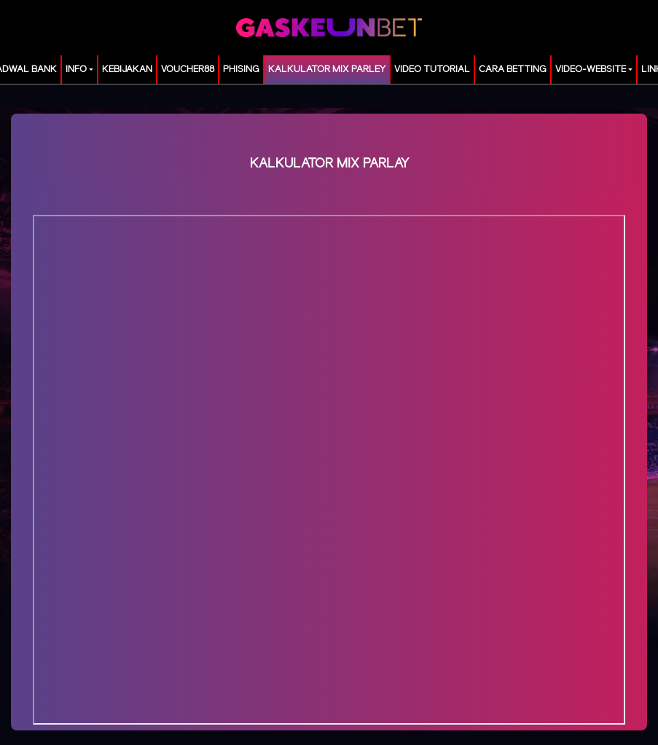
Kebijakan (127, 69)
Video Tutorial (432, 69)
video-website (590, 69)
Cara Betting (513, 69)
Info (76, 69)
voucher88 (187, 69)
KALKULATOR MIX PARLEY (326, 69)
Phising (241, 69)
